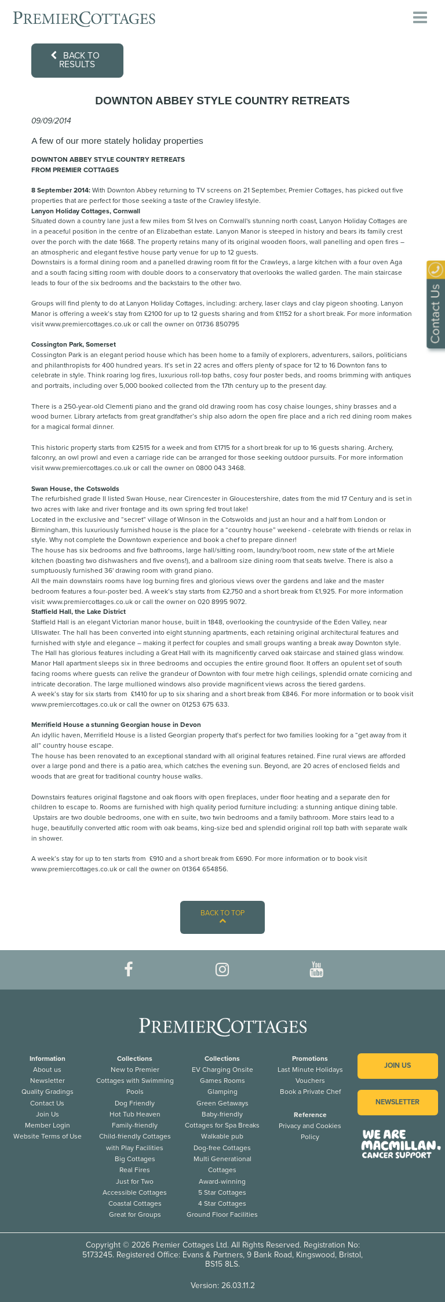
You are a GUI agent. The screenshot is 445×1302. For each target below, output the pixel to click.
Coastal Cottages (135, 1203)
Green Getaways (222, 1103)
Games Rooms (222, 1080)
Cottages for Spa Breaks (222, 1125)
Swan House (145, 498)
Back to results (75, 60)
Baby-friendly (222, 1114)
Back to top (222, 917)
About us (47, 1069)
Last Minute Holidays (310, 1069)
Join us (397, 1065)
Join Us (47, 1114)
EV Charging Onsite (222, 1069)
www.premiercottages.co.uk (88, 324)
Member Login (47, 1125)
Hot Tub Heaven (135, 1114)
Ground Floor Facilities (222, 1214)
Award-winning (222, 1181)
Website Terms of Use (47, 1136)
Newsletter (47, 1080)
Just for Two (135, 1181)
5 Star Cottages (222, 1192)
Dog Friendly (135, 1103)
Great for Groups (135, 1214)
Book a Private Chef (310, 1092)
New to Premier (135, 1069)
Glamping (222, 1092)
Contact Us (47, 1103)
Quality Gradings (47, 1092)
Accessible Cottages (135, 1192)
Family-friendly (135, 1125)
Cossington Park (56, 355)
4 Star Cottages (222, 1203)
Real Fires (134, 1170)
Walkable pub (222, 1136)
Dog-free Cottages (222, 1148)
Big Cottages (135, 1159)
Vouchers (310, 1080)
